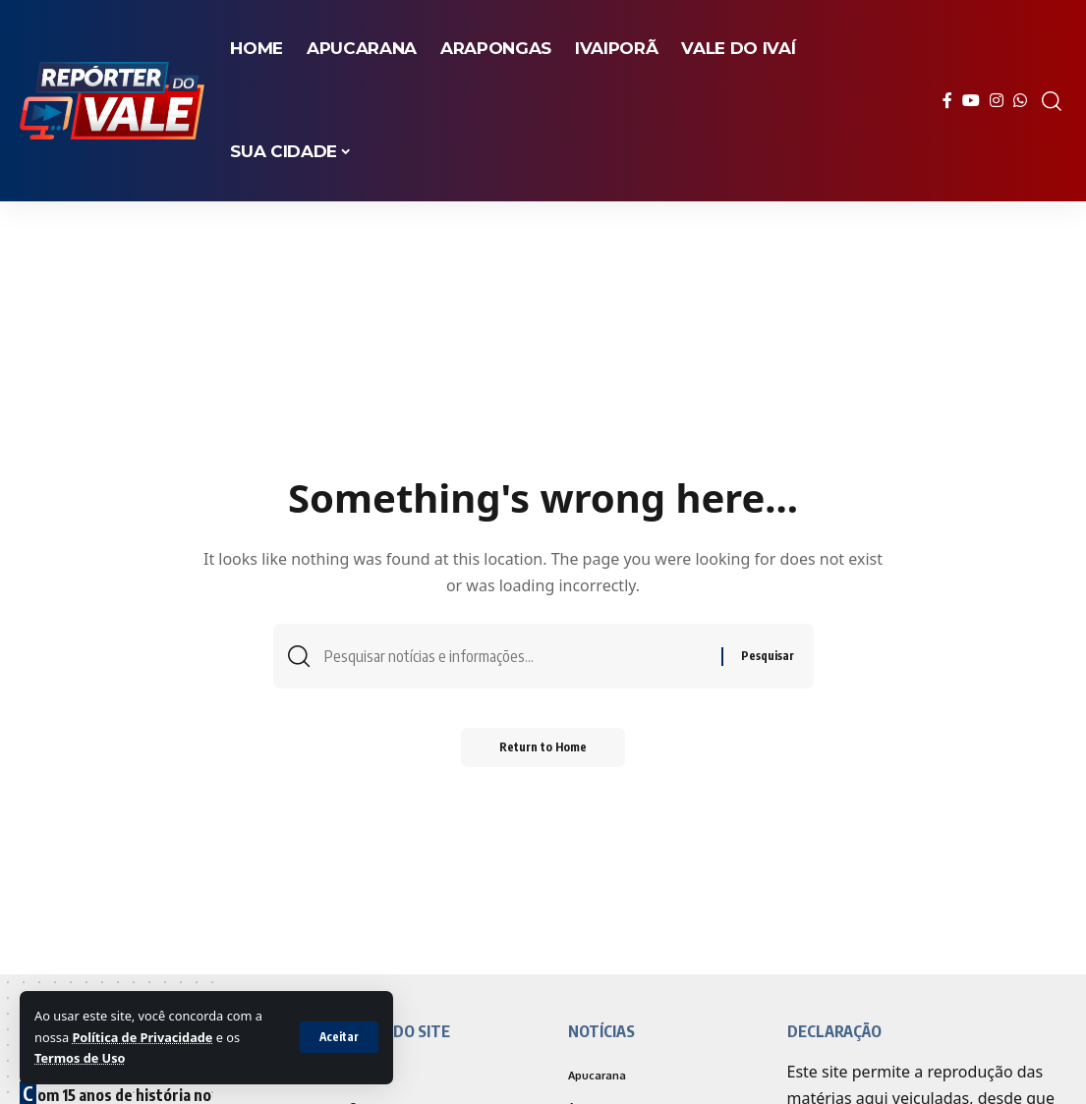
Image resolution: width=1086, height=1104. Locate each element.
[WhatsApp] (1020, 100)
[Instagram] (996, 100)
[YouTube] (971, 100)
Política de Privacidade (142, 1037)
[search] (1051, 101)
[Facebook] (947, 100)
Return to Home (543, 748)
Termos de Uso (80, 1058)
